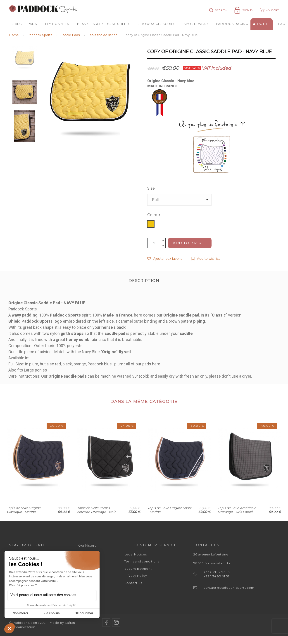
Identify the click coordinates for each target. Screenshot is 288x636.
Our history (87, 545)
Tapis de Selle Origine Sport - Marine (169, 510)
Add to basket (190, 243)
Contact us (133, 583)
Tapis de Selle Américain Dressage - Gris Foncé (237, 510)
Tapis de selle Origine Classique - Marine (23, 510)
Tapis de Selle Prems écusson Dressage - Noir (96, 510)
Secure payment (138, 568)
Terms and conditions (141, 561)
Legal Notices (135, 554)
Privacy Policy (135, 575)
